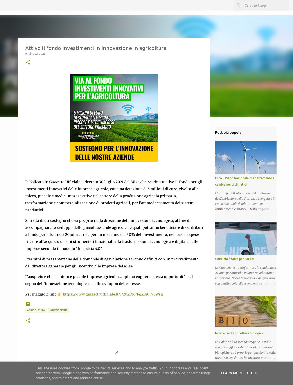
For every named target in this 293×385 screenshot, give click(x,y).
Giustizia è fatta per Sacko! (234, 259)
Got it (252, 373)
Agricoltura (36, 310)
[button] (28, 63)
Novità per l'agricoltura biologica (239, 333)
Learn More (232, 373)
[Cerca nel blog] (266, 5)
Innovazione (58, 310)
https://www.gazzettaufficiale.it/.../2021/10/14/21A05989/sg (113, 294)
